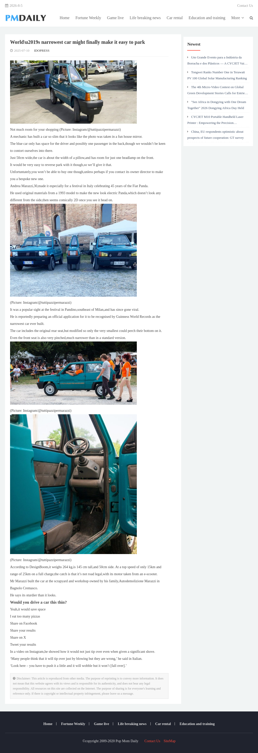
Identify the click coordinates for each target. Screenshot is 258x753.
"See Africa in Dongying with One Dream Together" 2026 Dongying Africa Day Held (216, 105)
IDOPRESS (41, 50)
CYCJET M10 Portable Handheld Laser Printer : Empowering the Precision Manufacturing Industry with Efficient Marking (215, 121)
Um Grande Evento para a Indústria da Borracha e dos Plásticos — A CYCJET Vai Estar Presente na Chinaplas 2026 (215, 61)
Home (65, 18)
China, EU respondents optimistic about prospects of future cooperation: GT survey (215, 135)
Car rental (175, 18)
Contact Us (245, 6)
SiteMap (169, 741)
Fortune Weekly (88, 18)
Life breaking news (145, 18)
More (237, 18)
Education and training (207, 18)
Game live (115, 18)
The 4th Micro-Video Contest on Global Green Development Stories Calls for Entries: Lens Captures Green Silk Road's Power (217, 91)
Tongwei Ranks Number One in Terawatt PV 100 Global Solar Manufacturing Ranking (217, 75)
